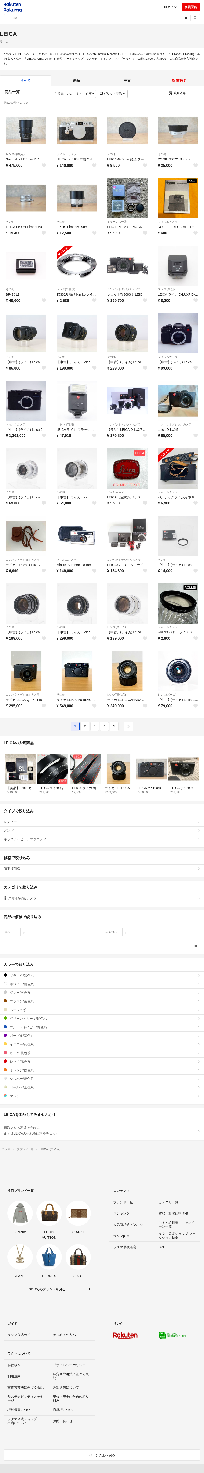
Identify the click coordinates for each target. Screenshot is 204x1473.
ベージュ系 (102, 1010)
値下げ (178, 80)
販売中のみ (63, 93)
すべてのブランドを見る (47, 1289)
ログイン (170, 7)
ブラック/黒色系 (102, 975)
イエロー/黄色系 (102, 1044)
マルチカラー (102, 1096)
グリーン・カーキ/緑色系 (102, 1018)
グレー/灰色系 (102, 992)
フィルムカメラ (66, 154)
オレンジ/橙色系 (102, 1070)
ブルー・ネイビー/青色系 (102, 1027)
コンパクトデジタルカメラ (124, 289)
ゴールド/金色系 (102, 1087)
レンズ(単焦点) (15, 154)
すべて (25, 80)
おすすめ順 (85, 93)
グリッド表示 (112, 93)
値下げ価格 (102, 869)
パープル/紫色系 (102, 1036)
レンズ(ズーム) (116, 627)
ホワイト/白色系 (102, 984)
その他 (111, 154)
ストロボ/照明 (166, 289)
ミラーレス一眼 (117, 221)
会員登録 (190, 7)
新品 (76, 80)
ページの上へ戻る (102, 1455)
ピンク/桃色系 (102, 1053)
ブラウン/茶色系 (102, 1001)
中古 (127, 80)
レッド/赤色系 (102, 1061)
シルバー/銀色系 (102, 1079)
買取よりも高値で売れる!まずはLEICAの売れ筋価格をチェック (102, 1130)
